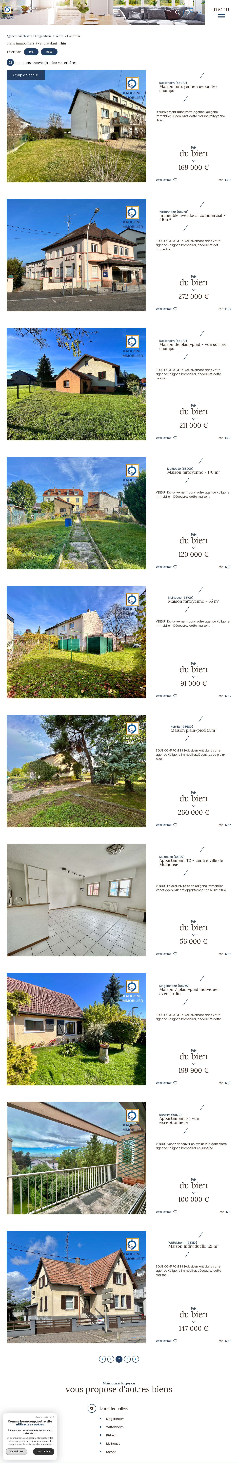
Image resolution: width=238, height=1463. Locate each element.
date (54, 52)
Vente (59, 36)
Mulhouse (113, 1446)
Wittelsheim (115, 1430)
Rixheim (112, 1438)
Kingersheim (115, 1422)
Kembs (111, 1455)
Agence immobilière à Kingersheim (29, 36)
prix (33, 52)
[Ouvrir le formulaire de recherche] (177, 12)
